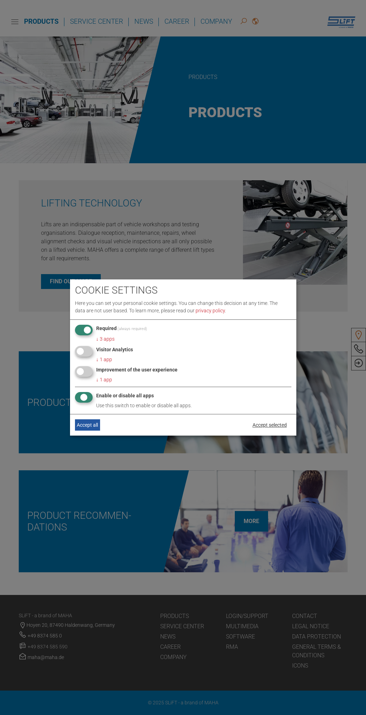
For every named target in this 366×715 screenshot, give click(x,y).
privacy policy (210, 310)
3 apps (105, 339)
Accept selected (269, 425)
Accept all (87, 425)
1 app (104, 359)
